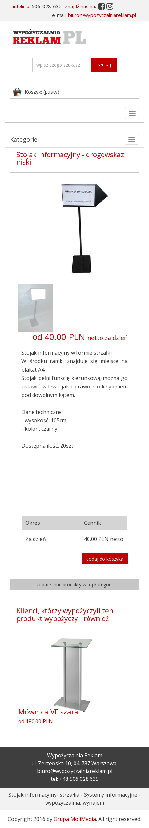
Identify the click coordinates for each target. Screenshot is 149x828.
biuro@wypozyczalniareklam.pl (102, 15)
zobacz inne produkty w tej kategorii (74, 584)
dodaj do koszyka (104, 559)
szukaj (104, 64)
